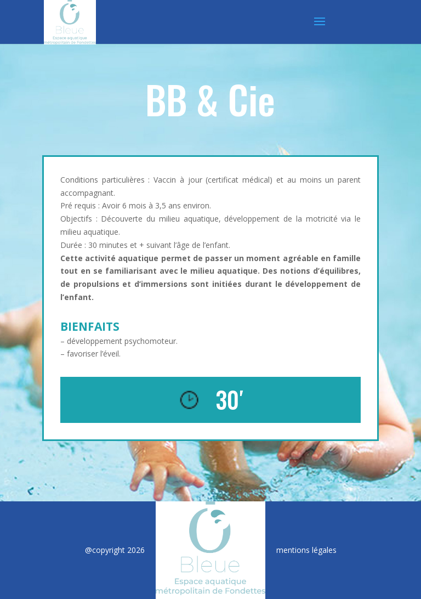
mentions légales (306, 550)
